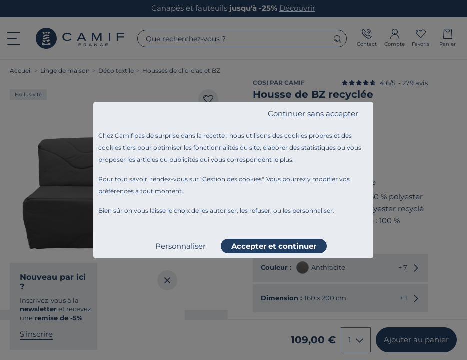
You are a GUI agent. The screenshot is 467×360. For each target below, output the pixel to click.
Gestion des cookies (232, 179)
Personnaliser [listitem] (181, 246)
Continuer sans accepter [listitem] (313, 113)
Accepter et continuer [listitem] (274, 246)
